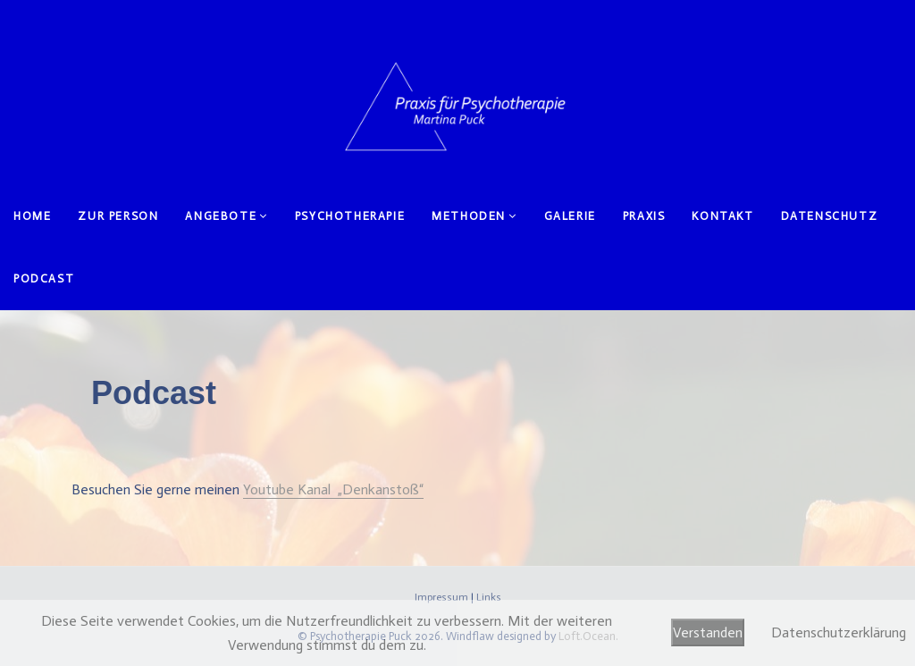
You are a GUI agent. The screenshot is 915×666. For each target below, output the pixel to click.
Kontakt (722, 216)
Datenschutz (829, 216)
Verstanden (708, 632)
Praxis (644, 216)
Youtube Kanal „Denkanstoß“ (333, 489)
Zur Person (118, 216)
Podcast (43, 278)
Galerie (570, 216)
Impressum (441, 597)
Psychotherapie (350, 216)
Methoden (469, 216)
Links (488, 597)
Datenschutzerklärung (838, 632)
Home (32, 216)
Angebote (220, 216)
